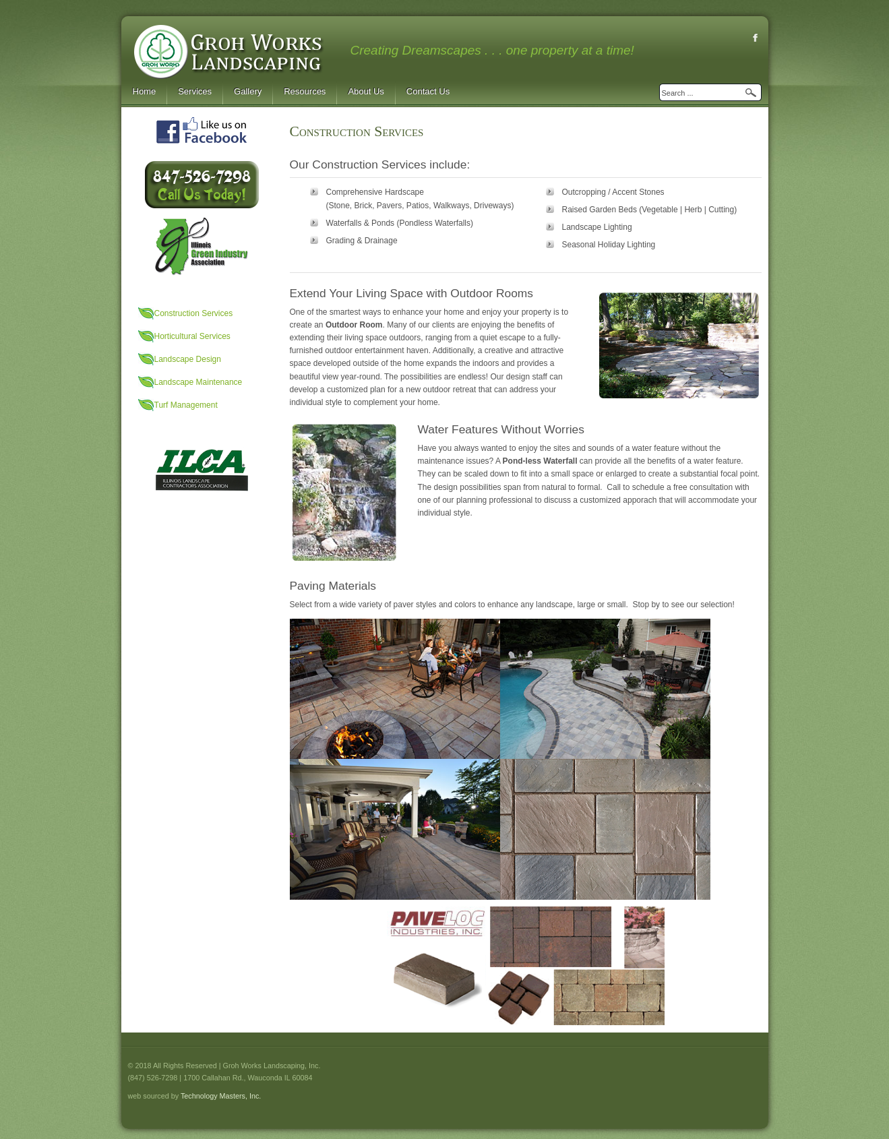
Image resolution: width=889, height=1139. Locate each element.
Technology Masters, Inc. (221, 1096)
